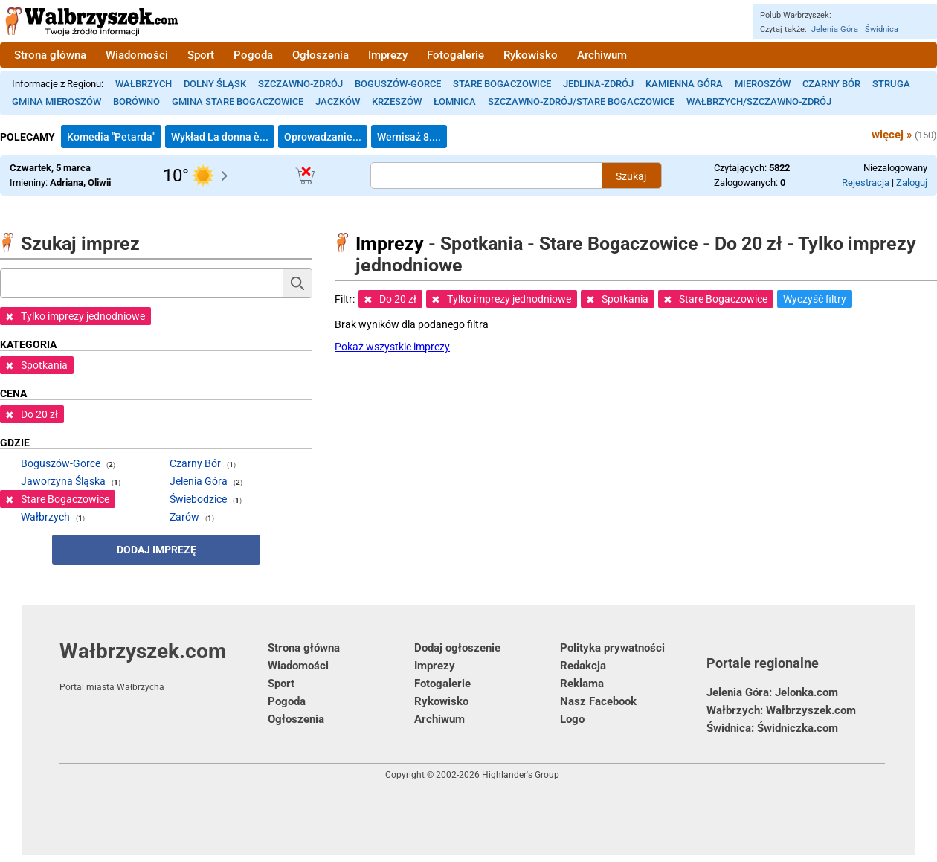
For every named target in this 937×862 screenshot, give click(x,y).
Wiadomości (137, 55)
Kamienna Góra (684, 83)
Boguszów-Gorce (398, 83)
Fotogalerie (455, 55)
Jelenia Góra (834, 29)
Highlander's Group (520, 775)
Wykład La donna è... (219, 137)
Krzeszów (397, 101)
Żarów (184, 517)
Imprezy (388, 55)
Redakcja (583, 665)
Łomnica (455, 101)
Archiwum (602, 55)
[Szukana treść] (486, 175)
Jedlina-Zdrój (598, 83)
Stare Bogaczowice (502, 83)
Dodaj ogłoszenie (457, 647)
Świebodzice (198, 499)
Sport (200, 55)
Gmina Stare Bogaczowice (237, 101)
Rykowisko (530, 55)
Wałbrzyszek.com (163, 665)
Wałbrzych (143, 83)
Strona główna (50, 55)
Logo (572, 719)
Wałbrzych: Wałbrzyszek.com (781, 710)
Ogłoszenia (320, 55)
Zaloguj (911, 182)
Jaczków (337, 101)
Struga (891, 83)
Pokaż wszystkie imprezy (392, 347)
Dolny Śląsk (215, 83)
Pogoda (253, 55)
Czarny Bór (831, 83)
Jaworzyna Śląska (63, 481)
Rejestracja (865, 182)
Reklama (582, 683)
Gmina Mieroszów (56, 101)
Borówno (136, 101)
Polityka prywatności (612, 647)
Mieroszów (763, 83)
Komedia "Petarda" (111, 137)
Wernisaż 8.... (409, 137)
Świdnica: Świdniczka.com (772, 728)
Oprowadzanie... (322, 137)
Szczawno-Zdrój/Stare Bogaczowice (581, 101)
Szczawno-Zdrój (300, 83)
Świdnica (881, 29)
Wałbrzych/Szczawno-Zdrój (758, 101)
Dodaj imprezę (156, 550)
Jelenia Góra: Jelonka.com (772, 692)
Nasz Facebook (598, 701)
